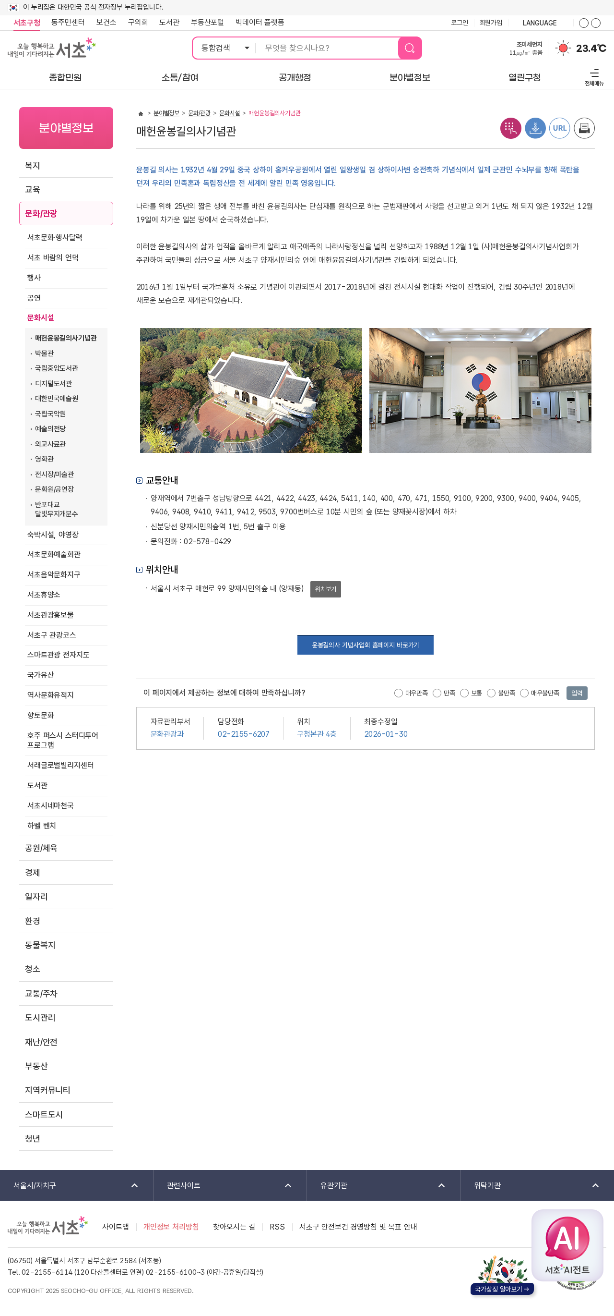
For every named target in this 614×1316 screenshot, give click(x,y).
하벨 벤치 (41, 825)
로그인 (459, 22)
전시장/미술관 (54, 474)
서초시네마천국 (50, 805)
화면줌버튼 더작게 (596, 23)
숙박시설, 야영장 (53, 534)
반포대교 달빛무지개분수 (56, 509)
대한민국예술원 (56, 398)
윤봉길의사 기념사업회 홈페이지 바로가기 (366, 645)
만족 (449, 693)
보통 (477, 693)
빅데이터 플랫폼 (260, 22)
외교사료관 (50, 444)
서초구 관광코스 (51, 635)
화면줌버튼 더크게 (584, 23)
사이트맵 (115, 1226)
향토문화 (40, 715)
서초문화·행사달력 (55, 237)
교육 (32, 189)
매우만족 (416, 693)
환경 (32, 921)
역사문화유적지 (50, 695)
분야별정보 (166, 113)
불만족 (506, 693)
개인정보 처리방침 (171, 1226)
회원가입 (491, 22)
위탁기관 (530, 1186)
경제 (32, 872)
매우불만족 (545, 693)
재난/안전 (41, 1042)
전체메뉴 (593, 76)
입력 (577, 693)
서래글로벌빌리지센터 (60, 765)
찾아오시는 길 (234, 1226)
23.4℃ (591, 48)
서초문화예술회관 (54, 554)
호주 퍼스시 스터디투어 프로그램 (62, 740)
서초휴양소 (43, 594)
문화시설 (40, 317)
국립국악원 (50, 414)
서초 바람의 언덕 (53, 257)
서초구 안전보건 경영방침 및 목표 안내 (358, 1226)
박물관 (44, 353)
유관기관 (377, 1186)
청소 (32, 969)
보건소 (106, 22)
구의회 (138, 22)
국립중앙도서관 (56, 368)
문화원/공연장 (54, 489)
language (540, 23)
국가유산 (40, 675)
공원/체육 (41, 848)
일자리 (36, 896)
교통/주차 (41, 993)
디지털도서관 (53, 383)
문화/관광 (41, 213)
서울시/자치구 (70, 1186)
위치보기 (325, 589)
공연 (34, 298)
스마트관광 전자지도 (58, 654)
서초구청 (26, 22)
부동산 (36, 1066)
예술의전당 (50, 429)
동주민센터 (65, 22)
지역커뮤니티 (48, 1090)
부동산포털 (207, 22)
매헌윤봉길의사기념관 (65, 338)
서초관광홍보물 (50, 615)
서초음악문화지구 (54, 574)
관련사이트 (223, 1186)
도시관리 (40, 1017)
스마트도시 (44, 1114)
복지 (32, 165)
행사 (34, 277)
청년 (32, 1138)
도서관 (169, 22)
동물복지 (40, 945)
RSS (277, 1226)
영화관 (44, 459)
